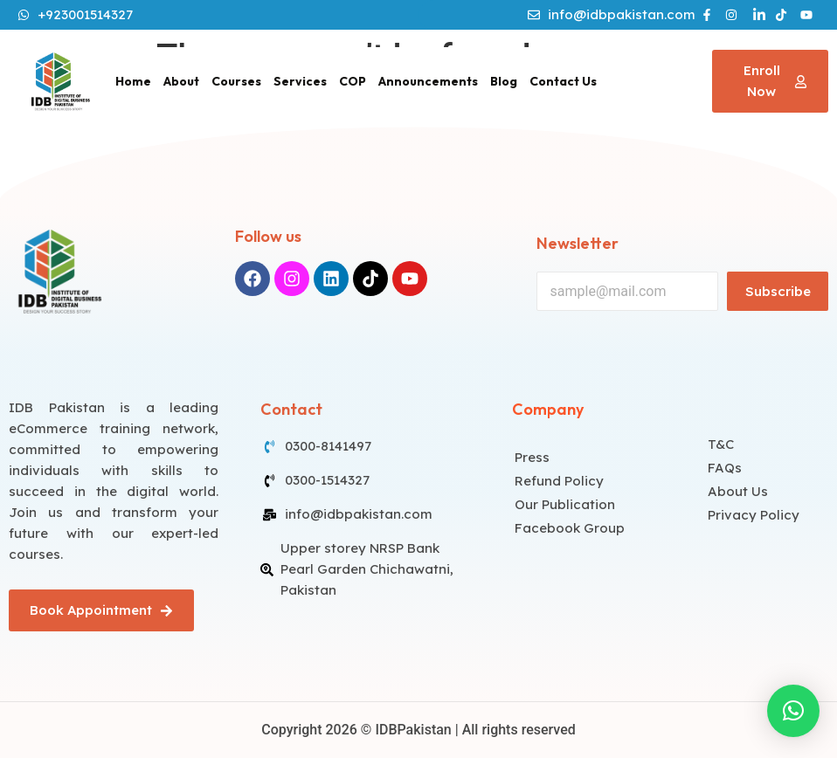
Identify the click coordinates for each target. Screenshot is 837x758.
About (181, 81)
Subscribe (778, 291)
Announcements (428, 81)
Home (133, 81)
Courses (236, 81)
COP (352, 81)
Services (300, 81)
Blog (503, 81)
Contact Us (563, 81)
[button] (793, 711)
